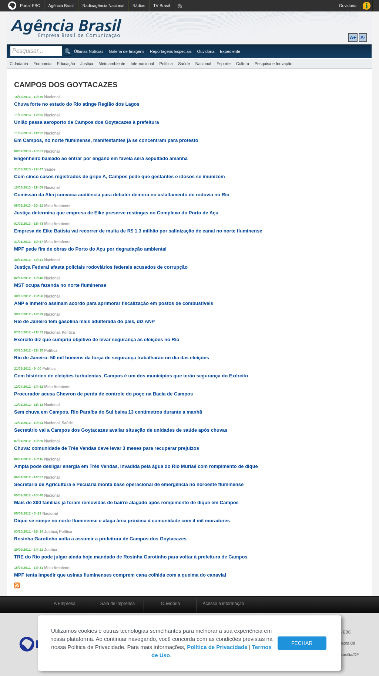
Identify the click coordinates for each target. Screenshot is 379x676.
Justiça (86, 63)
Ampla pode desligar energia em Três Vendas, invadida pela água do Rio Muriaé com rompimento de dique (136, 466)
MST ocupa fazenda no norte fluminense (60, 285)
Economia (42, 63)
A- (363, 37)
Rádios (139, 5)
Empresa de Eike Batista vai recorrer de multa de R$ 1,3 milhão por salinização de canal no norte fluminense (138, 231)
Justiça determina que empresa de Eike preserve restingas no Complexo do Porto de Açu (116, 212)
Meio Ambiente (57, 206)
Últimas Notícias (88, 51)
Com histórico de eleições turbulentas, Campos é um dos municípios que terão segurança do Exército (131, 375)
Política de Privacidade (217, 647)
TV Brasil (161, 5)
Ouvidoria (347, 5)
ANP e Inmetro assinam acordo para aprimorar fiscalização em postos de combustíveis (113, 303)
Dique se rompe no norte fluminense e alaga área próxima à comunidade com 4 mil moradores (122, 520)
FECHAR (302, 643)
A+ (353, 37)
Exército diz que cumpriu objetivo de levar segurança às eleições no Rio (96, 339)
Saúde (184, 63)
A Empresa (65, 603)
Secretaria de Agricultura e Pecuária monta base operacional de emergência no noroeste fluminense (129, 484)
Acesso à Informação (366, 5)
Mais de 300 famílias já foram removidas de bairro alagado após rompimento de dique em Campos (126, 502)
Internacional (142, 63)
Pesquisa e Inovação (273, 63)
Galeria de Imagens (126, 51)
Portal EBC (30, 5)
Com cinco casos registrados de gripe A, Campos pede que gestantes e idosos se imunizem (119, 176)
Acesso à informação (223, 603)
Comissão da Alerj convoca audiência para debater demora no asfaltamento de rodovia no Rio (121, 194)
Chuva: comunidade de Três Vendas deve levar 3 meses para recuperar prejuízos (106, 448)
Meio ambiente (111, 63)
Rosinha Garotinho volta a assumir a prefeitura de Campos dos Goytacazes (100, 538)
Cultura (242, 63)
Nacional (203, 63)
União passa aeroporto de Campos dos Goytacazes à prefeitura (86, 122)
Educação (66, 63)
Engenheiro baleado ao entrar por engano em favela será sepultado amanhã (101, 158)
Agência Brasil (61, 5)
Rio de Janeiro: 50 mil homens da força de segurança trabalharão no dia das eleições (111, 357)
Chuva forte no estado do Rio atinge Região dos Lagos (77, 104)
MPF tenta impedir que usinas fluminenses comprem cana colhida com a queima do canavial (120, 575)
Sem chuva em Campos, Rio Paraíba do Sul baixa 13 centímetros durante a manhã (108, 412)
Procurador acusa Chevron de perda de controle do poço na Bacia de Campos (103, 394)
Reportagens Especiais (171, 51)
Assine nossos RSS (180, 5)
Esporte (224, 63)
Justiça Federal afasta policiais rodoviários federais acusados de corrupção (101, 267)
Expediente (230, 51)
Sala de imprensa (117, 603)
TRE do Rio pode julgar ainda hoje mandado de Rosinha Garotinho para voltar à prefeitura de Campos (131, 557)
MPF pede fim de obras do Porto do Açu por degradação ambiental (90, 249)
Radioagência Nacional (103, 5)
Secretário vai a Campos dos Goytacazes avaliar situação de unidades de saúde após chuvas (121, 430)
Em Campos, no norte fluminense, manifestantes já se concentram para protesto (106, 140)
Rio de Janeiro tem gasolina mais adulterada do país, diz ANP (84, 321)
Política (166, 63)
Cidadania (19, 63)
